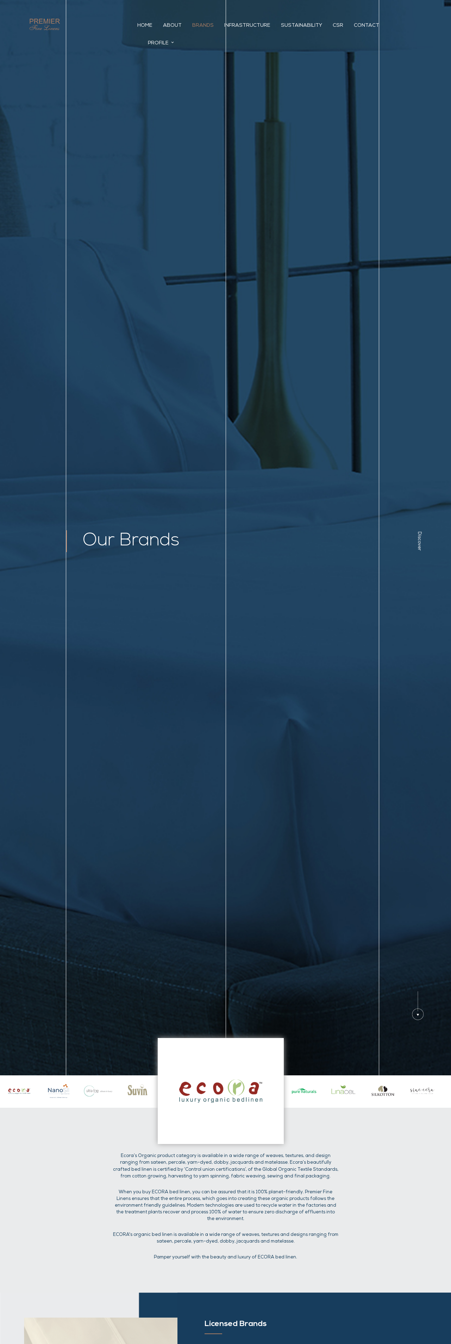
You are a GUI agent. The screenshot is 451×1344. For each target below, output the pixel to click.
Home (149, 26)
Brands (208, 26)
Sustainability (306, 26)
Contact (371, 26)
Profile (408, 26)
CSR (343, 26)
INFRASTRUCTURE (252, 26)
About (177, 26)
